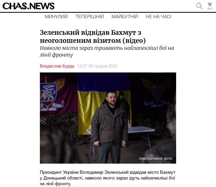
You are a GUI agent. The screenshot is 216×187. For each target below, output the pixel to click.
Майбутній (125, 17)
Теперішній (90, 17)
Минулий (56, 17)
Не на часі (158, 17)
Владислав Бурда (57, 66)
